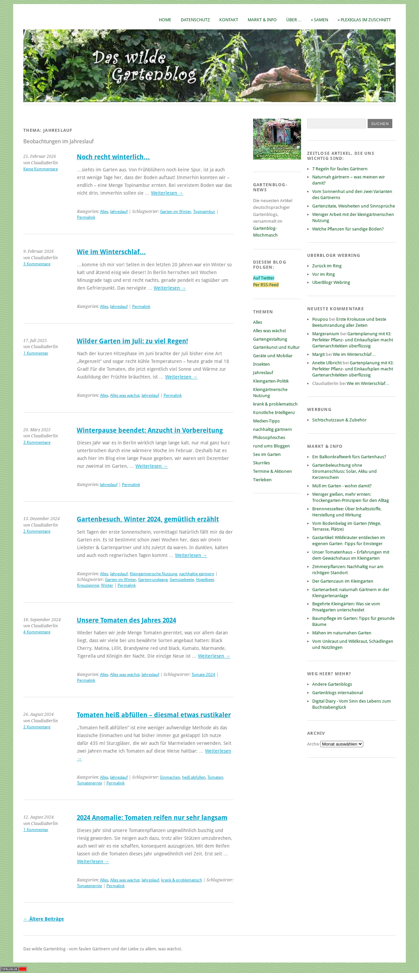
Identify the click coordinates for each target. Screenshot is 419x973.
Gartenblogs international (337, 692)
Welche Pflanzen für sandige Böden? (348, 229)
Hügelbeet (205, 579)
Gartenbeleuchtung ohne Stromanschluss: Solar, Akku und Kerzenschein (344, 471)
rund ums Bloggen (271, 445)
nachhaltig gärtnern (196, 573)
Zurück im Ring (327, 265)
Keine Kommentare (40, 169)
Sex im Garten (267, 454)
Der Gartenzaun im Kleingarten (342, 581)
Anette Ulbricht (327, 362)
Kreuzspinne (88, 585)
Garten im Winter (175, 211)
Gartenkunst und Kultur (276, 347)
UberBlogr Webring (331, 282)
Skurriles (261, 462)
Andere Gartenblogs (332, 684)
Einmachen (170, 777)
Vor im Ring (323, 274)
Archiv (313, 744)
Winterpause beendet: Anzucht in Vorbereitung (150, 430)
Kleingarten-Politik (271, 381)
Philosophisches (269, 437)
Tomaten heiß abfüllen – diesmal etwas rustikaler (154, 715)
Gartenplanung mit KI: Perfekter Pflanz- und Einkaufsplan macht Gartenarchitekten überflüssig (352, 339)
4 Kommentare (36, 632)
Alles (104, 211)
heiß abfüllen (193, 777)
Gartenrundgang (153, 579)
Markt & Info (262, 19)
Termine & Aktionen (272, 471)
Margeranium (325, 333)
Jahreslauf (119, 211)
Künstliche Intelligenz (274, 412)
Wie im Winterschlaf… (111, 252)
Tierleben (262, 479)
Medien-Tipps (266, 420)
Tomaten (215, 777)
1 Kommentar (35, 353)
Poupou (320, 319)
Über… (293, 19)
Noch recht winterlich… (113, 157)
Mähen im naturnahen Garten (341, 632)
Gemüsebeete (182, 579)
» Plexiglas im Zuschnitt (364, 19)
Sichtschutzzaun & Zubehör (339, 419)
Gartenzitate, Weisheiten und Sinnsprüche (353, 206)
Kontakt (228, 19)
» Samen (319, 19)
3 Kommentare (36, 264)
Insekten (261, 364)
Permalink (86, 217)
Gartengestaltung (270, 339)
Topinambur (204, 211)
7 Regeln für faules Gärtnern (340, 168)
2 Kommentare (36, 531)
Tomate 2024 (203, 674)
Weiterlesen (167, 193)
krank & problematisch (181, 880)
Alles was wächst (125, 395)
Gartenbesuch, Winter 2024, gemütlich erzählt (148, 519)
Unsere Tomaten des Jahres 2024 (126, 620)
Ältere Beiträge (43, 919)
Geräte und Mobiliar (273, 355)
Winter (107, 585)
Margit (318, 354)
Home (165, 19)
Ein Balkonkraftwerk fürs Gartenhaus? (349, 456)
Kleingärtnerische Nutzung (153, 573)
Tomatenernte (89, 783)
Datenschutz (195, 19)
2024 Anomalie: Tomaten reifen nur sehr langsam (152, 817)
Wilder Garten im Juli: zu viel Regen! (132, 341)
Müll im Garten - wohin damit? (342, 485)
